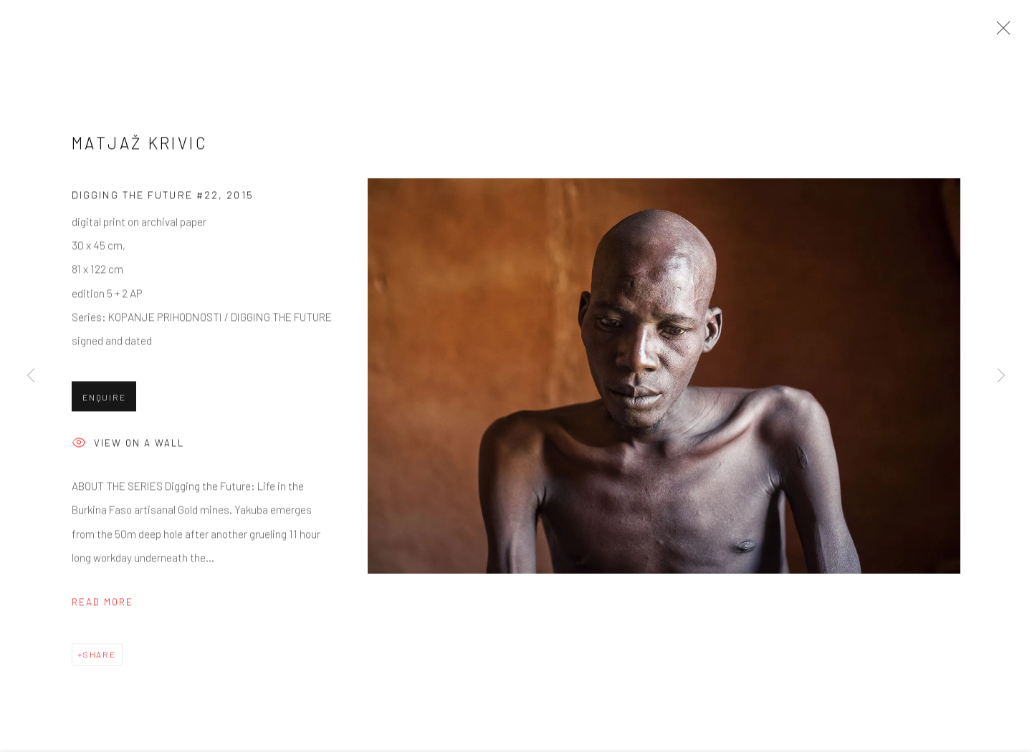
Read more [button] (102, 606)
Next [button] (1001, 376)
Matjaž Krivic (140, 147)
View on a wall (128, 448)
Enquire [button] (103, 401)
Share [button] (99, 658)
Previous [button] (31, 376)
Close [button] (999, 32)
